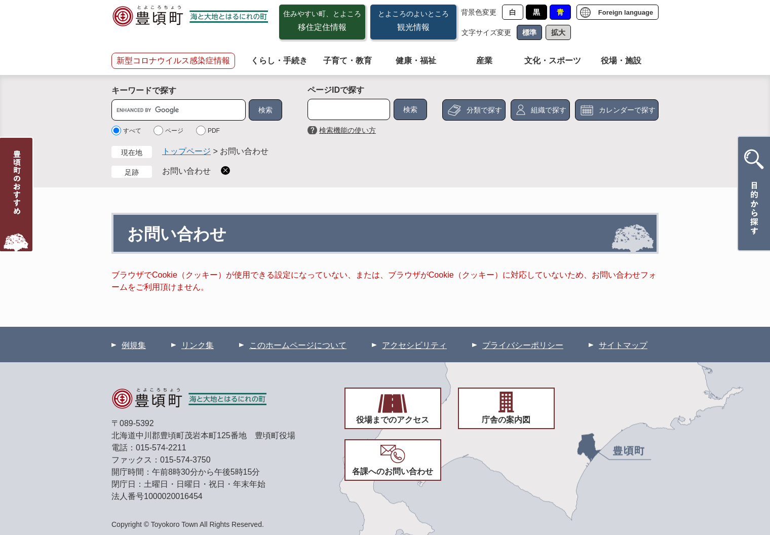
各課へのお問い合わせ (392, 471)
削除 (225, 170)
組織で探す (548, 110)
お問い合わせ (186, 171)
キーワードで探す (143, 90)
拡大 (558, 32)
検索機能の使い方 (347, 130)
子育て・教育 (347, 60)
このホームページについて (297, 345)
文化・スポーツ (552, 60)
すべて (132, 130)
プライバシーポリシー (522, 345)
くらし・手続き (279, 60)
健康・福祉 (416, 60)
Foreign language (625, 12)
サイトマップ (623, 345)
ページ (174, 130)
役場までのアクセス (392, 419)
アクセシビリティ (414, 345)
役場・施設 (621, 60)
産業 (484, 60)
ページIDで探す (335, 90)
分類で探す (484, 110)
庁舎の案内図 (506, 419)
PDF (214, 130)
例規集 (134, 345)
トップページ (186, 151)
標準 (529, 32)
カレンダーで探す (627, 110)
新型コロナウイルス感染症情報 (173, 60)
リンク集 (197, 345)
